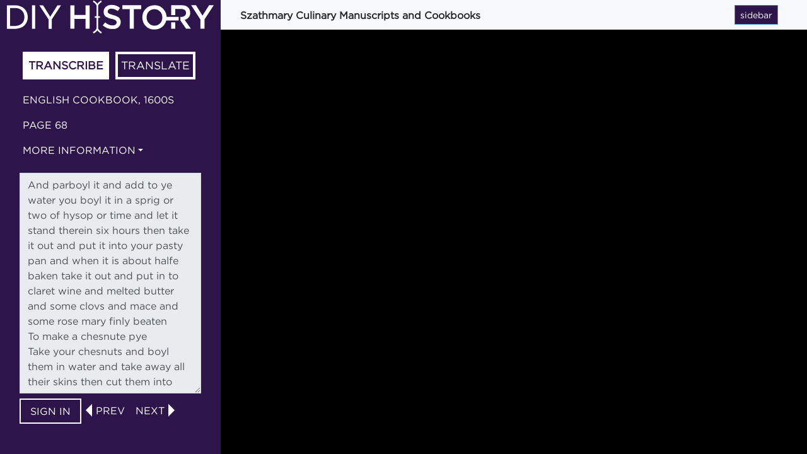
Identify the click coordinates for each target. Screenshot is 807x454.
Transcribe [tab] (65, 65)
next (150, 410)
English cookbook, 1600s (98, 99)
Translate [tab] (155, 65)
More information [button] (79, 150)
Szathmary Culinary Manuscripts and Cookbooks (360, 15)
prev (110, 410)
